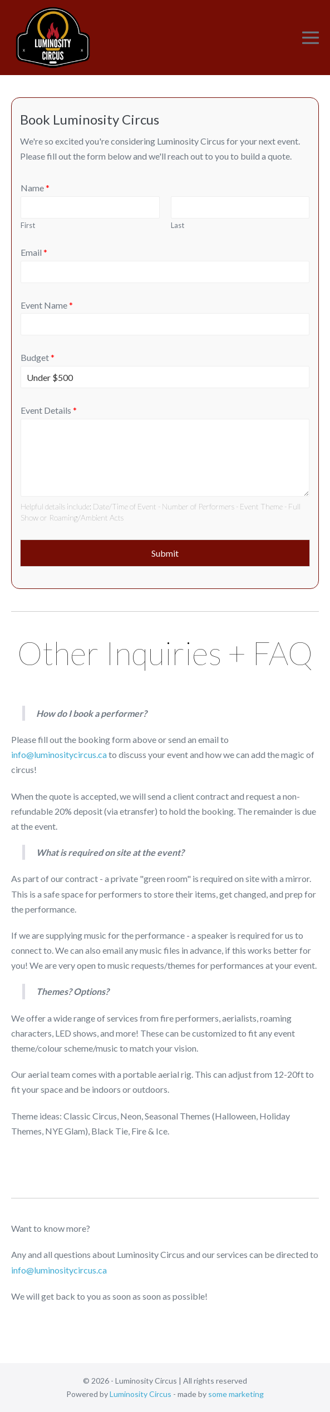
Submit (165, 553)
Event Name (47, 305)
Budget (38, 357)
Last (177, 225)
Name (35, 187)
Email (34, 252)
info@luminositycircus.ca (59, 754)
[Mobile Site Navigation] (310, 37)
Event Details (49, 410)
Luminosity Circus (140, 1394)
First (28, 225)
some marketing (236, 1394)
